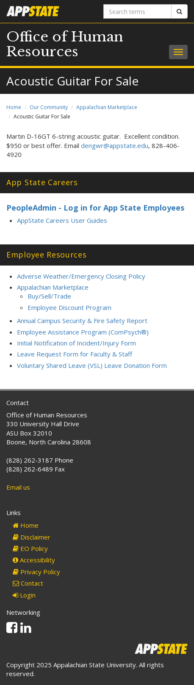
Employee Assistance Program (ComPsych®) (83, 332)
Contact (28, 583)
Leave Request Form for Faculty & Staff (74, 354)
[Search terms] (137, 11)
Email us (18, 487)
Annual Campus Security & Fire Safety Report (82, 320)
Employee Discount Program (69, 307)
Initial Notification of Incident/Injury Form (76, 343)
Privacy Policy (36, 571)
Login (24, 595)
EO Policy (30, 548)
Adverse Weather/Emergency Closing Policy (81, 276)
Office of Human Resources (64, 44)
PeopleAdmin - (35, 208)
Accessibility (34, 560)
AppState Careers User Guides (62, 220)
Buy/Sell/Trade (49, 296)
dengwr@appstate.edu (114, 145)
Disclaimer (31, 537)
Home (13, 107)
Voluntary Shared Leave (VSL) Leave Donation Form (92, 365)
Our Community (49, 107)
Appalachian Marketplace (106, 107)
